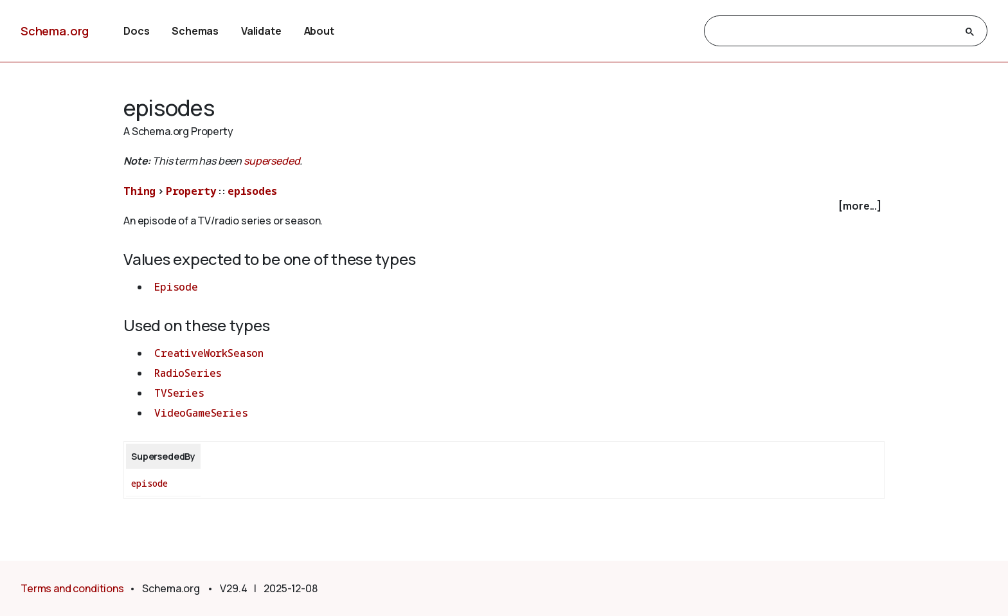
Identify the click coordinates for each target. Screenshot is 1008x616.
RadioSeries (188, 373)
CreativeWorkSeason (209, 353)
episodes (252, 191)
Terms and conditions (72, 588)
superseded (272, 161)
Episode (176, 287)
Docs (136, 31)
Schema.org (55, 31)
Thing (139, 191)
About (319, 31)
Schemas (195, 31)
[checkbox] (504, 206)
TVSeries (179, 393)
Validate (261, 31)
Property (191, 191)
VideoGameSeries (201, 413)
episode (149, 483)
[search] (834, 31)
